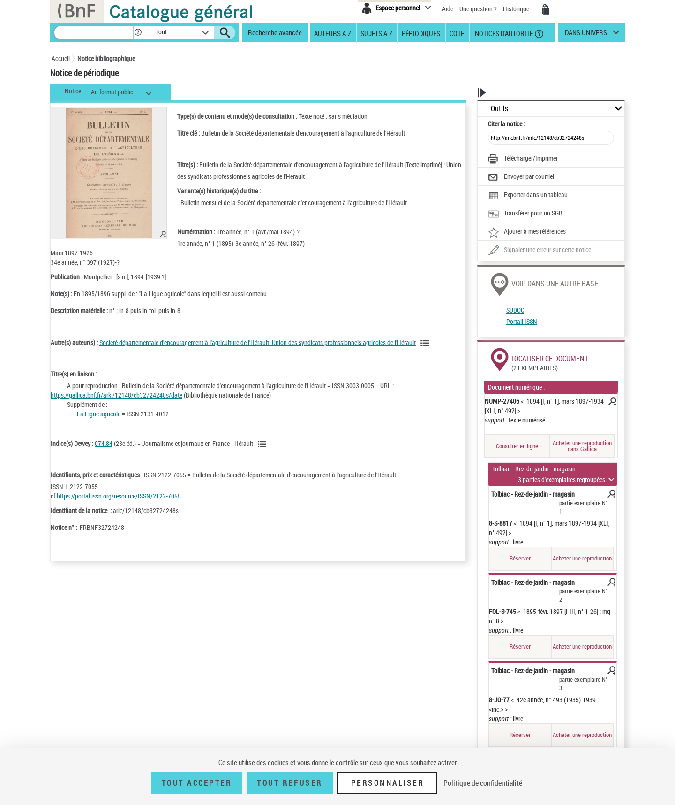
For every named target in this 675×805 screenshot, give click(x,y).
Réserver (520, 558)
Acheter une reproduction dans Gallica (582, 445)
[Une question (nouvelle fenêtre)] (539, 250)
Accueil (61, 58)
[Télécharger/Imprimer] (523, 159)
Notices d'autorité (503, 33)
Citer (506, 123)
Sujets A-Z (376, 33)
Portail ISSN (521, 321)
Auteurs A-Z (332, 33)
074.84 (103, 443)
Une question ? (478, 8)
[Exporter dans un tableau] (528, 195)
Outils (499, 109)
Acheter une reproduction (582, 558)
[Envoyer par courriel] (521, 177)
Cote (457, 33)
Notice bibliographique (106, 58)
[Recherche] (93, 32)
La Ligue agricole (98, 413)
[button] (138, 32)
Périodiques (421, 33)
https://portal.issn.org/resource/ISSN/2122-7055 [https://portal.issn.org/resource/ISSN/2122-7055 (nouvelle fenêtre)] (119, 495)
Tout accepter (197, 783)
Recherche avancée (275, 32)
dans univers (586, 34)
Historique (517, 8)
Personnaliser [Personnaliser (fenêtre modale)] (387, 783)
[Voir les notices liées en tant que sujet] (263, 444)
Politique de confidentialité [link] (482, 783)
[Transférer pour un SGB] (525, 214)
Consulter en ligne (517, 446)
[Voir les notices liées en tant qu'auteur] (426, 343)
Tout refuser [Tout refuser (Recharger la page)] (289, 783)
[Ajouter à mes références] (527, 232)
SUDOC (515, 310)
